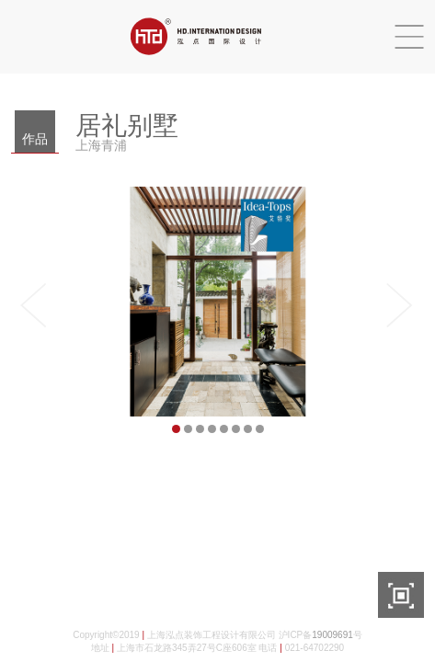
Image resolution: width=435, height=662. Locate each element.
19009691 (332, 635)
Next (396, 305)
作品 (35, 138)
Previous (38, 305)
